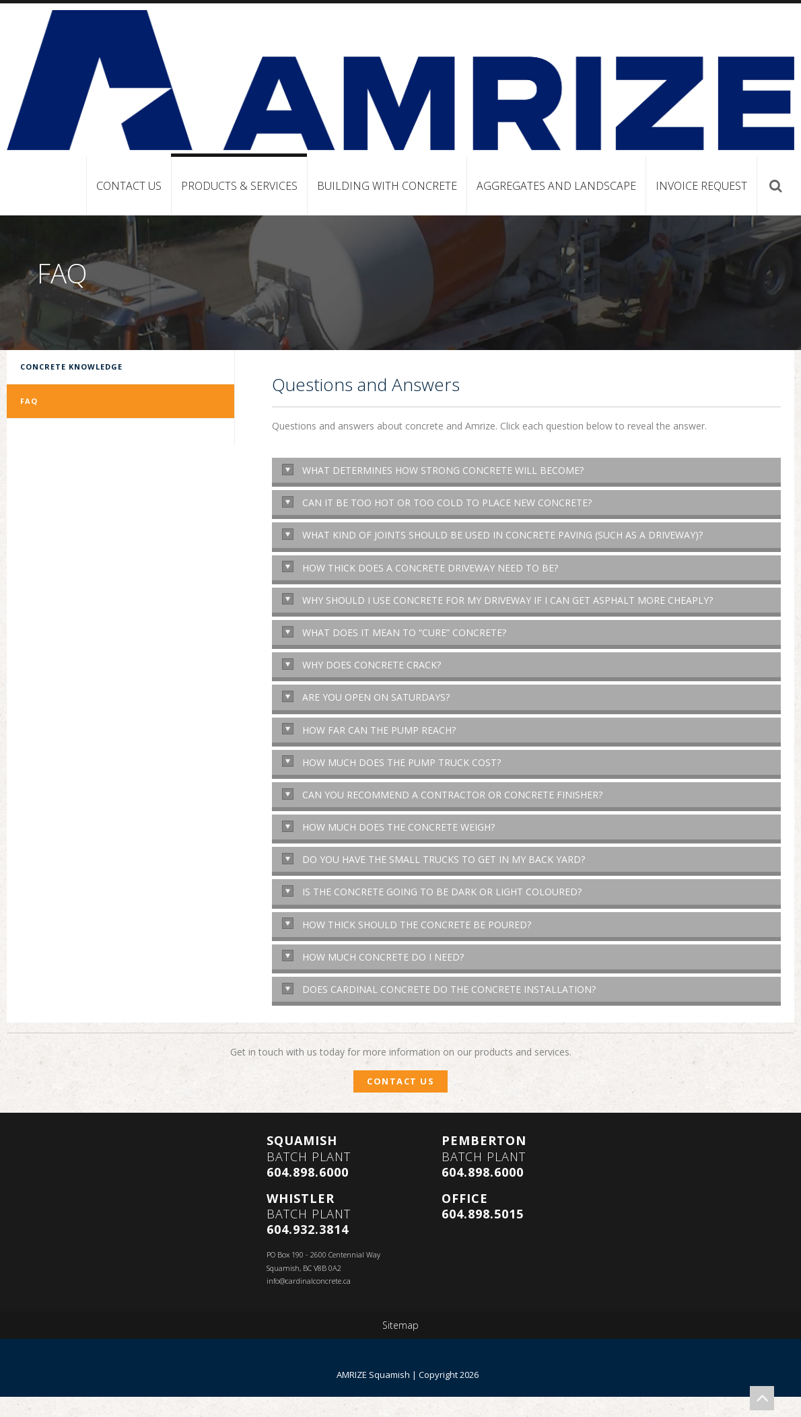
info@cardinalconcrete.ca (309, 1281)
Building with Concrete (387, 185)
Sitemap (400, 1325)
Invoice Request (701, 185)
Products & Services (239, 185)
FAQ (29, 401)
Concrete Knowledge (71, 366)
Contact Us (129, 185)
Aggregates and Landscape (556, 185)
